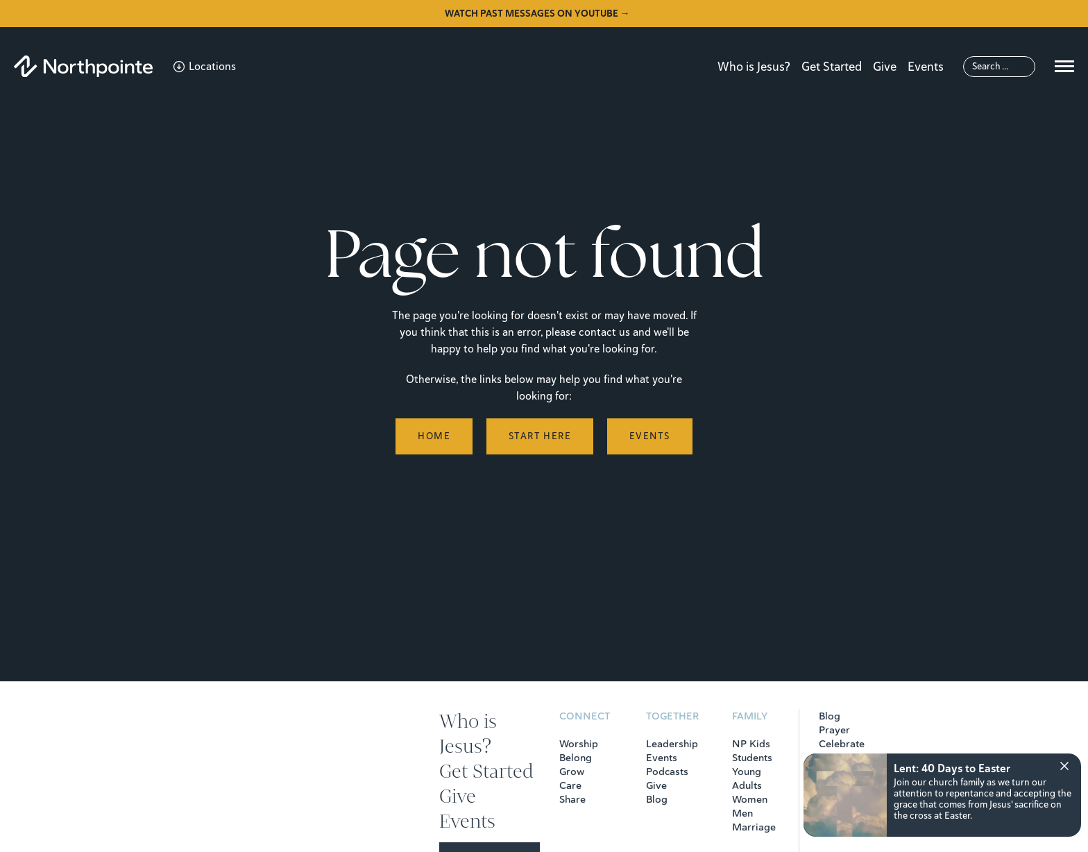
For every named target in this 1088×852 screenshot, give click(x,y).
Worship (578, 744)
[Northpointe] (83, 66)
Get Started (831, 66)
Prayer (834, 730)
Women (749, 799)
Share (572, 799)
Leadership (672, 744)
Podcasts (667, 771)
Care (570, 785)
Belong (575, 757)
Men (742, 813)
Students (752, 757)
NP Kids (751, 744)
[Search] (999, 66)
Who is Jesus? (753, 66)
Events (926, 66)
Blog (657, 799)
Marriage (754, 827)
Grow (571, 771)
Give (884, 66)
